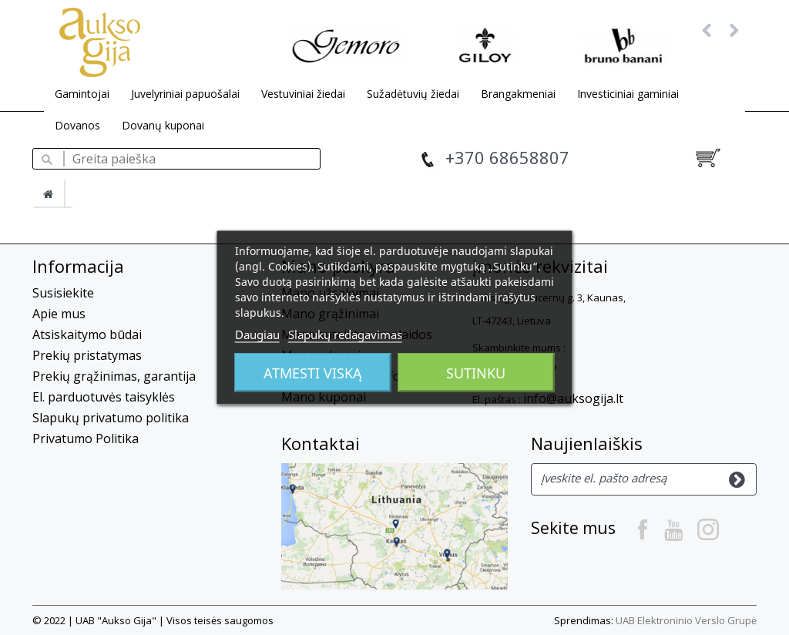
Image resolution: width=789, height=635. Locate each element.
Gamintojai (82, 93)
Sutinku (475, 373)
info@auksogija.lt (573, 398)
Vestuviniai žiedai (303, 93)
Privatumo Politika (85, 438)
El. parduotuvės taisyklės (103, 396)
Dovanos (77, 125)
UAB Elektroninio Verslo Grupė (686, 620)
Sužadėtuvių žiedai (413, 93)
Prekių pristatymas (87, 355)
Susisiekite (63, 292)
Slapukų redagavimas (345, 334)
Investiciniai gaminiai (628, 93)
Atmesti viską (313, 373)
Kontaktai (320, 443)
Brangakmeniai (518, 93)
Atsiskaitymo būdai (87, 334)
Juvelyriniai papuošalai (185, 93)
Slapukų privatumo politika (110, 417)
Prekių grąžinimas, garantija (114, 376)
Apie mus (59, 313)
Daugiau (257, 334)
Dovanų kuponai (163, 125)
